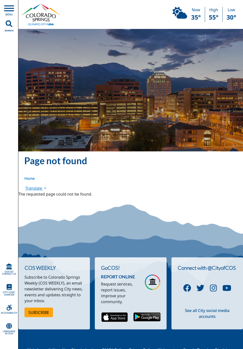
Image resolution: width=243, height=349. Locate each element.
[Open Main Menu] (9, 9)
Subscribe (38, 312)
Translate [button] (35, 188)
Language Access (9, 329)
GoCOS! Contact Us (9, 269)
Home (29, 178)
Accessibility (9, 309)
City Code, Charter (9, 290)
